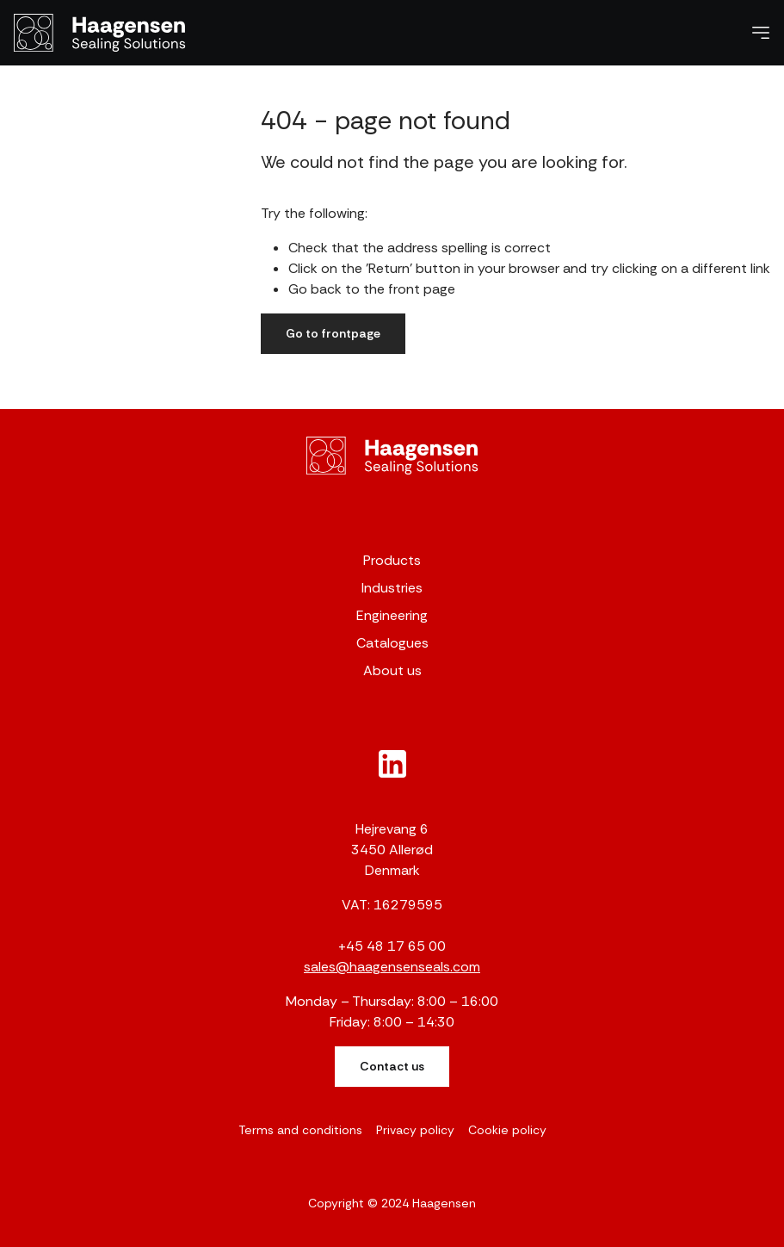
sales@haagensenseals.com (392, 967)
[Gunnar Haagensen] (392, 456)
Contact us (392, 1066)
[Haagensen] (100, 33)
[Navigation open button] (760, 32)
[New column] (392, 764)
